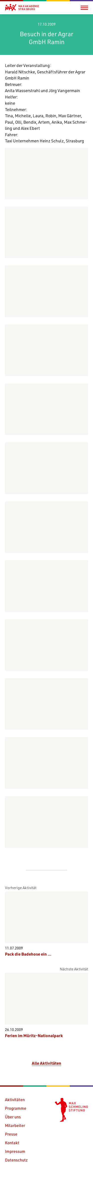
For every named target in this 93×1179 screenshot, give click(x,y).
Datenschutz (16, 1159)
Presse (11, 1134)
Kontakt (12, 1142)
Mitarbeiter (15, 1125)
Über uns (13, 1116)
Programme (15, 1108)
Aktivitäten (15, 1099)
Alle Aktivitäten (46, 1063)
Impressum (15, 1151)
